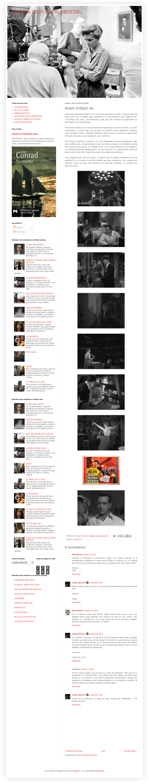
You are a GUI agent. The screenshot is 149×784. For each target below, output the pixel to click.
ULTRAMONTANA (21, 107)
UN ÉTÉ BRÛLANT (33, 524)
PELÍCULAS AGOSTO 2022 (25, 617)
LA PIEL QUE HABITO (35, 245)
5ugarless (76, 771)
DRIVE (29, 366)
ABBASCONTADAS (22, 113)
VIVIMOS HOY (20, 608)
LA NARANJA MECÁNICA (36, 278)
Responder (76, 574)
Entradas (18, 227)
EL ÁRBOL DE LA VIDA (35, 382)
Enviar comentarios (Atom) (86, 755)
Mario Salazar (77, 611)
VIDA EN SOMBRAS (34, 308)
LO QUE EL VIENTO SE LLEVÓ (38, 322)
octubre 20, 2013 (91, 611)
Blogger (101, 771)
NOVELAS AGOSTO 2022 (24, 594)
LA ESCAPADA (32, 336)
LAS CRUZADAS (21, 612)
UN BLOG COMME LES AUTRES (27, 119)
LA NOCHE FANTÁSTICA (24, 621)
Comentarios (19, 232)
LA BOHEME (19, 598)
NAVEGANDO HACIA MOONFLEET (28, 116)
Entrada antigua (130, 751)
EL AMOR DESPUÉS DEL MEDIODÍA (46, 11)
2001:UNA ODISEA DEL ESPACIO (39, 294)
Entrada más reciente (74, 751)
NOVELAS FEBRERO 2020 (25, 134)
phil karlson (78, 539)
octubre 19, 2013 (89, 555)
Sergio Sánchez (78, 583)
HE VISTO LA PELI (21, 110)
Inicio (103, 751)
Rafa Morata (77, 555)
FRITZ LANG (31, 352)
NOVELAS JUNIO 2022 (23, 603)
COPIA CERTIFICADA (23, 122)
